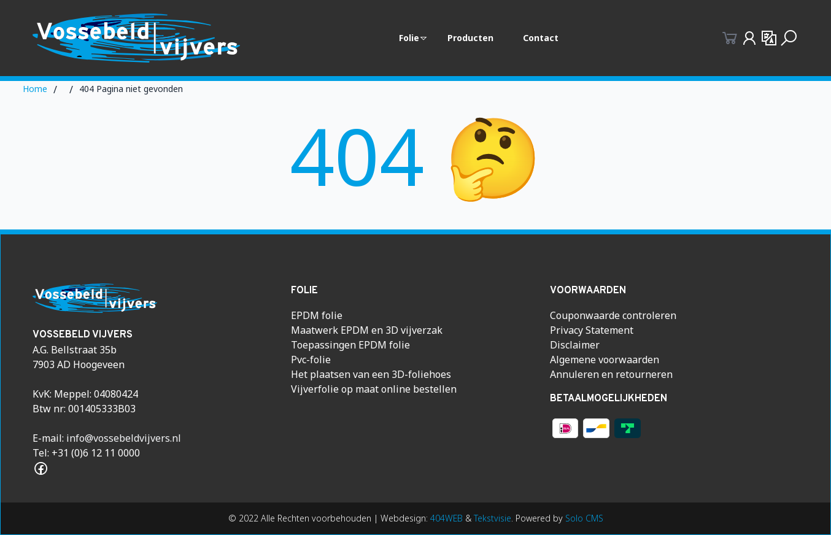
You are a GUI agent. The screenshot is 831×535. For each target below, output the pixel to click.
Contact (541, 38)
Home (35, 88)
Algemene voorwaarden (604, 359)
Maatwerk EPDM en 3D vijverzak (367, 330)
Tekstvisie (492, 518)
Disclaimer (575, 345)
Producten (470, 38)
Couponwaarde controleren (613, 315)
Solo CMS (584, 518)
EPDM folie (316, 315)
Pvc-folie (311, 359)
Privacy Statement (591, 330)
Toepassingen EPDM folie (350, 345)
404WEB (446, 518)
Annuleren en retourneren (611, 374)
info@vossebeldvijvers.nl (123, 438)
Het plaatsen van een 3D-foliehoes (371, 374)
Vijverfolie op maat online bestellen (374, 389)
